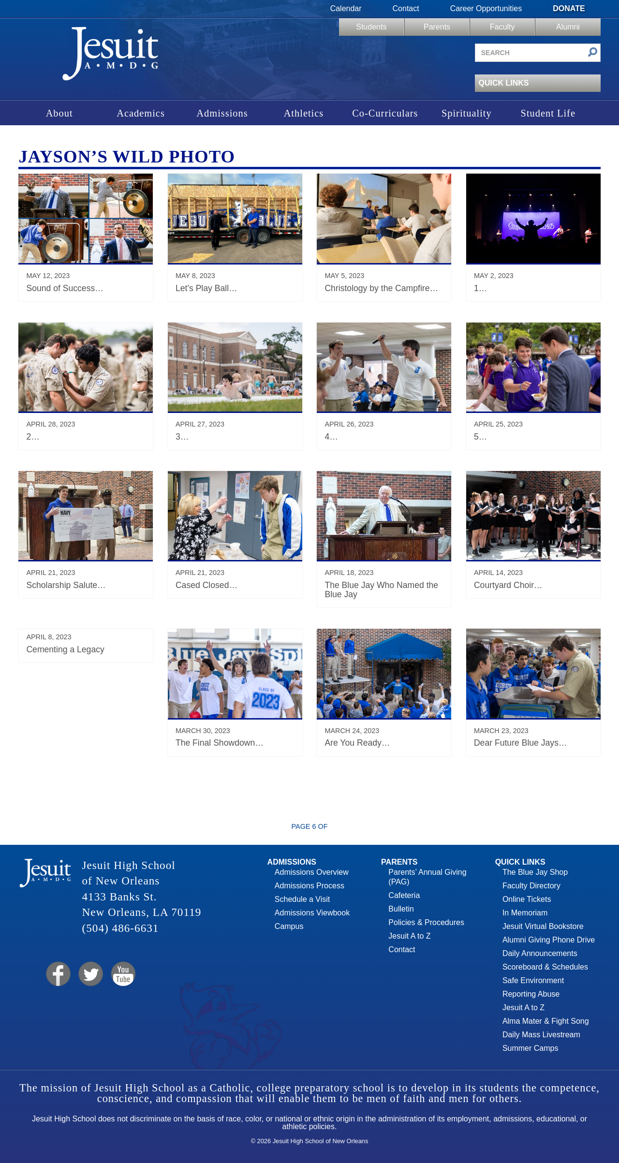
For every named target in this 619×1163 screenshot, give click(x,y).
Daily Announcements (539, 953)
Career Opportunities (486, 8)
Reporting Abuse (531, 994)
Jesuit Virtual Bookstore (543, 926)
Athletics (304, 113)
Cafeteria (404, 895)
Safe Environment (533, 980)
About (59, 113)
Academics (141, 113)
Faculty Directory (531, 886)
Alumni (568, 27)
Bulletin (400, 909)
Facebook (57, 974)
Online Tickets (526, 899)
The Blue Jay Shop (535, 872)
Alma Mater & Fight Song (545, 1021)
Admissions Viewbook (312, 913)
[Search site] (538, 53)
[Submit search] (593, 53)
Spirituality (467, 113)
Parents (437, 27)
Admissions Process (309, 886)
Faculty (502, 27)
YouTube (122, 974)
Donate (569, 8)
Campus (289, 926)
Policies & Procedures (426, 922)
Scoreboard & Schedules (545, 967)
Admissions (222, 113)
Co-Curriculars (385, 113)
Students (371, 27)
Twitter (89, 974)
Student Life (548, 113)
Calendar (346, 8)
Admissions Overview (312, 872)
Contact (406, 8)
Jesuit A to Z (409, 936)
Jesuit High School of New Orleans (110, 56)
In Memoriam (524, 913)
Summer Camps (530, 1048)
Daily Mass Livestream (541, 1035)
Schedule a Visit (302, 899)
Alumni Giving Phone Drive (548, 940)
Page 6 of (310, 826)
